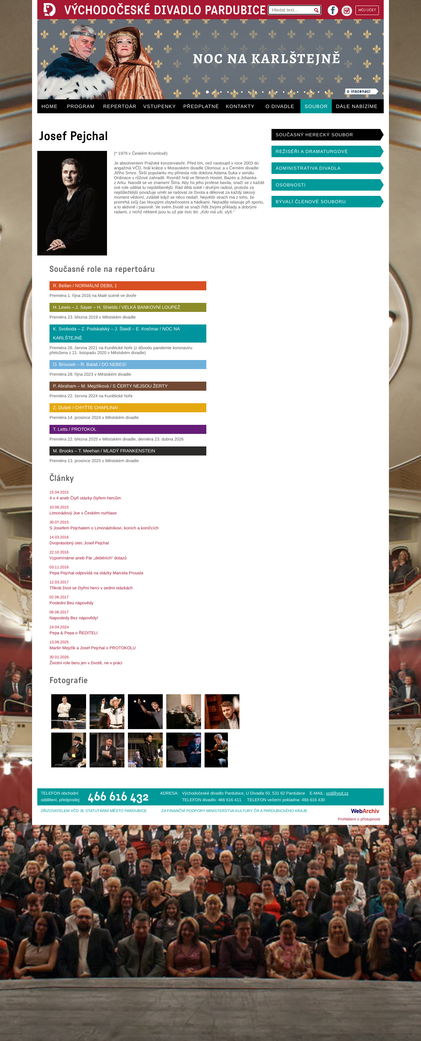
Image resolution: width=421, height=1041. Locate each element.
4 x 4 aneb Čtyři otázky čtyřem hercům (85, 498)
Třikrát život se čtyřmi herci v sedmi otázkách (91, 587)
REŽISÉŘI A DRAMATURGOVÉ (312, 151)
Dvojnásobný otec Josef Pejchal (79, 543)
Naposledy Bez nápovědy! (73, 617)
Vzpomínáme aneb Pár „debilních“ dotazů (88, 558)
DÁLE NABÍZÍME (357, 106)
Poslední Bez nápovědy (71, 602)
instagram (347, 11)
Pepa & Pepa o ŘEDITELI (73, 632)
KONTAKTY (240, 106)
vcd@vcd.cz (337, 793)
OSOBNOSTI (291, 184)
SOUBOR (316, 106)
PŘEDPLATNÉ (201, 106)
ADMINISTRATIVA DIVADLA (308, 168)
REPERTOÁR (120, 106)
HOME (49, 106)
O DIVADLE (280, 106)
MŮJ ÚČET (367, 10)
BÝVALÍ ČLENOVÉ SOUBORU (311, 201)
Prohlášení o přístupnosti (359, 819)
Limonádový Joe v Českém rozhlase (83, 513)
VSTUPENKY (159, 106)
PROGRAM (80, 106)
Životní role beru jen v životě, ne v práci (85, 662)
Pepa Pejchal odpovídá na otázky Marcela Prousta (96, 573)
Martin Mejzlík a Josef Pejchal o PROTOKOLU (92, 647)
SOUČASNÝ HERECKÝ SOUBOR (314, 134)
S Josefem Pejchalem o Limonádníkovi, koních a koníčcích (104, 528)
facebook (333, 8)
